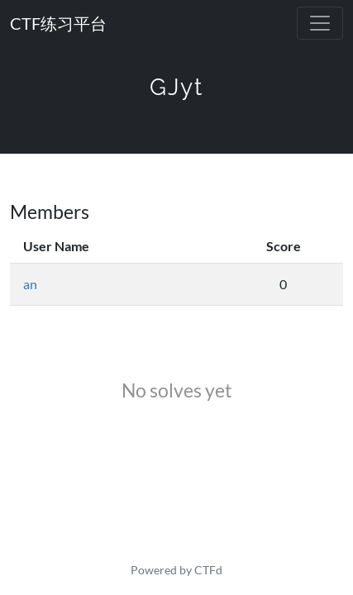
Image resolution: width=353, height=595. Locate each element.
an (30, 284)
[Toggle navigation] (320, 23)
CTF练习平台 (58, 23)
